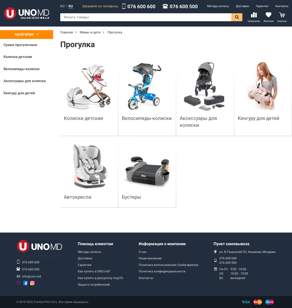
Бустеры (131, 197)
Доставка (242, 6)
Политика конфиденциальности (162, 271)
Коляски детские (83, 118)
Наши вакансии (150, 258)
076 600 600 (141, 6)
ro (62, 6)
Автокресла (77, 197)
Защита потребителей (94, 284)
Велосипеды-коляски (147, 118)
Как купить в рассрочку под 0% (100, 278)
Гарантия (262, 6)
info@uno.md (31, 276)
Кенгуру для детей (258, 118)
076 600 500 (184, 6)
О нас (143, 252)
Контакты (281, 6)
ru (70, 6)
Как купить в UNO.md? (94, 271)
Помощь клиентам (95, 243)
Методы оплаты (218, 6)
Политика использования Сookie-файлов (168, 265)
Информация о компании (162, 243)
